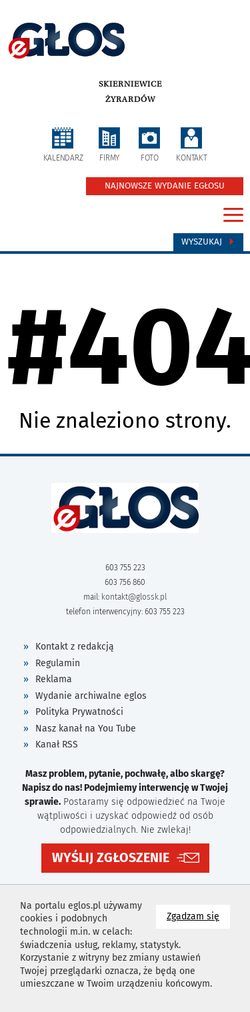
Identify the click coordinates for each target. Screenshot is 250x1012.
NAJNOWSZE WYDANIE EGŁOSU (165, 186)
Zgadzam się (198, 915)
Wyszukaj (208, 242)
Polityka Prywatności (79, 712)
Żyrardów (130, 99)
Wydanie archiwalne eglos (91, 696)
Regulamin (57, 663)
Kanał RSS (56, 744)
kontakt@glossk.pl (134, 597)
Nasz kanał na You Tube (85, 728)
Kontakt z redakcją (74, 646)
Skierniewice (130, 84)
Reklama (53, 679)
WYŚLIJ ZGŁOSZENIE (110, 857)
